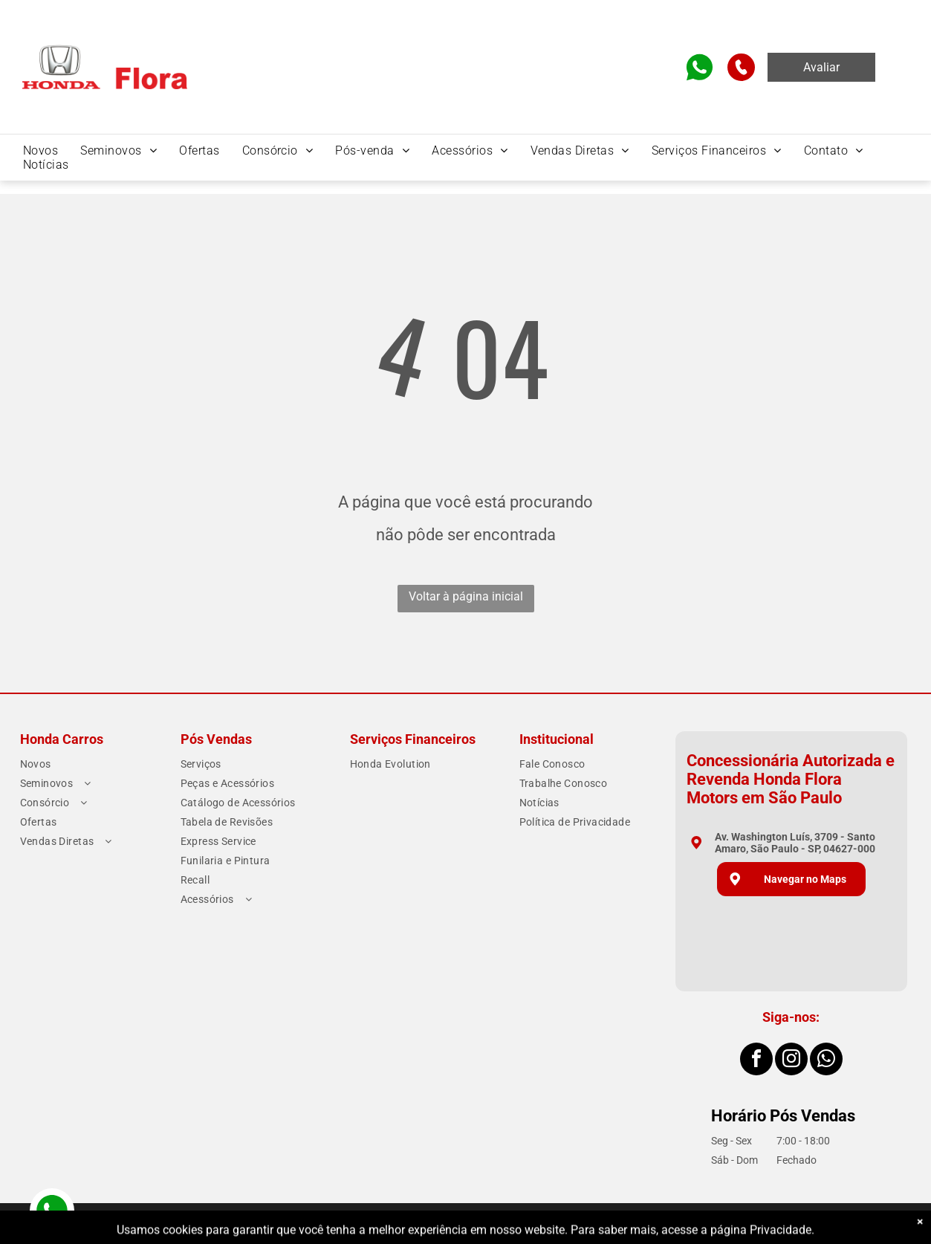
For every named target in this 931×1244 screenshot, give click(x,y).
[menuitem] (40, 150)
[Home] (104, 47)
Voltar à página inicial (466, 596)
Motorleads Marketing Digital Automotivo (829, 1224)
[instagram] (791, 1061)
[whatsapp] (826, 1061)
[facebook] (756, 1061)
